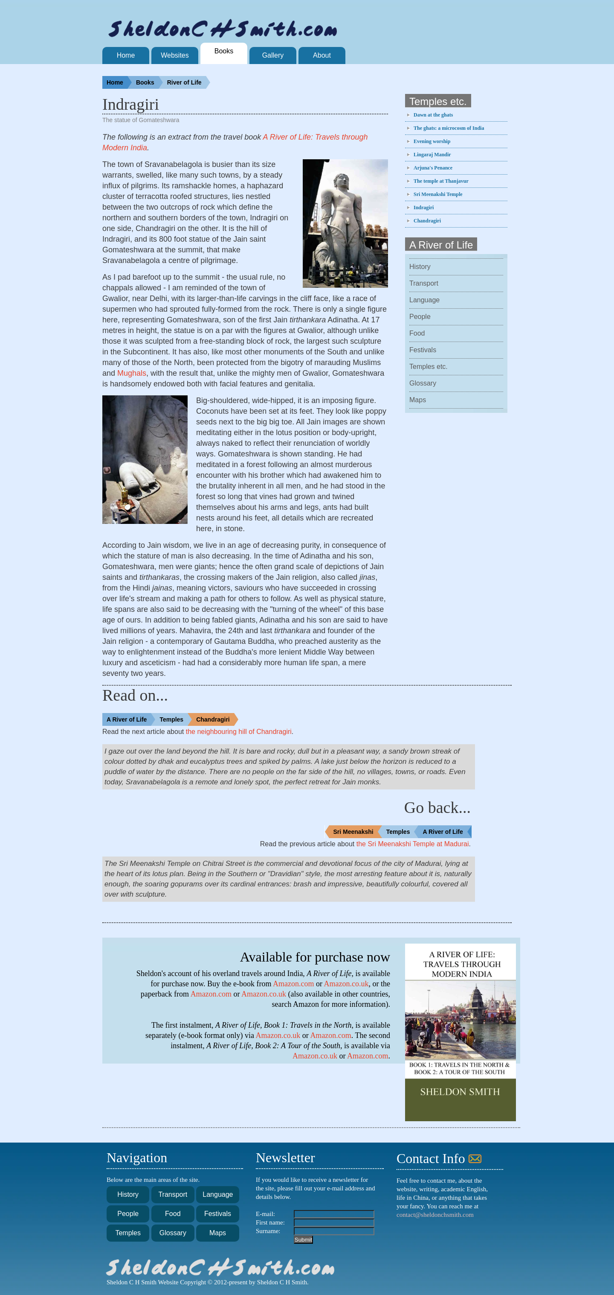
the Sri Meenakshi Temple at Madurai (412, 844)
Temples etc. (428, 366)
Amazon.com (293, 983)
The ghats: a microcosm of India (449, 128)
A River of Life (131, 719)
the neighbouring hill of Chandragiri (239, 731)
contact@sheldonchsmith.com (435, 1214)
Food (417, 333)
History (420, 266)
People (420, 316)
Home (119, 82)
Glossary (422, 383)
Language (424, 300)
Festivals (422, 350)
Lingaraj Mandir (432, 155)
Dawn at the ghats (433, 115)
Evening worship (432, 141)
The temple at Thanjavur (441, 181)
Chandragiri (427, 221)
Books (149, 82)
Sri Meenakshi (357, 831)
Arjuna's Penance (433, 168)
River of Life (188, 82)
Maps (417, 399)
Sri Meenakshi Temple (438, 194)
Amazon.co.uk (346, 983)
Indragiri (424, 207)
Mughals (131, 373)
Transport (423, 283)
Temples (175, 719)
